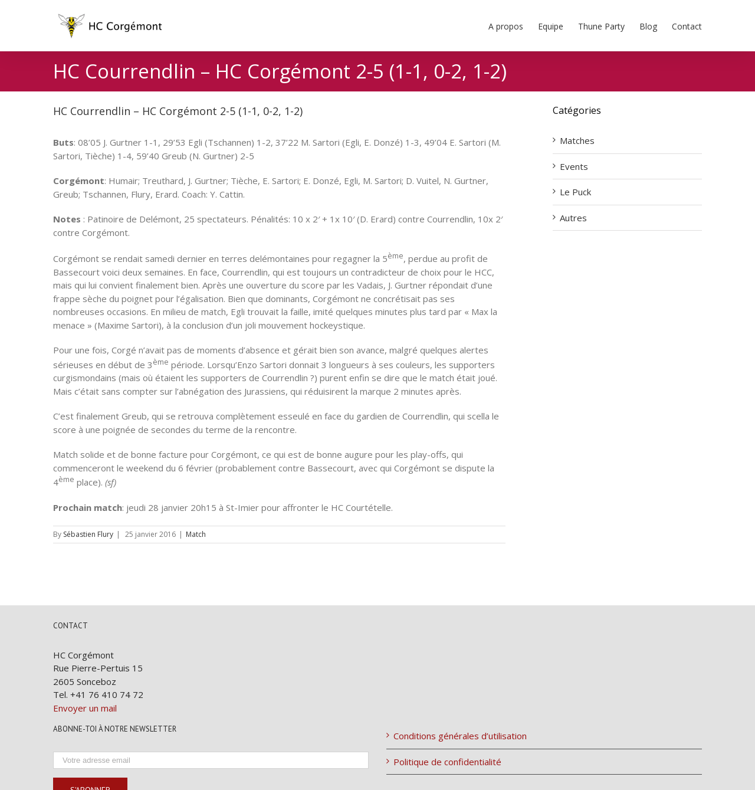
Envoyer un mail (85, 708)
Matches (577, 140)
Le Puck (575, 192)
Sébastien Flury (88, 534)
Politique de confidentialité (447, 762)
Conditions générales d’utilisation (460, 736)
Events (574, 166)
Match (196, 534)
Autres (573, 218)
